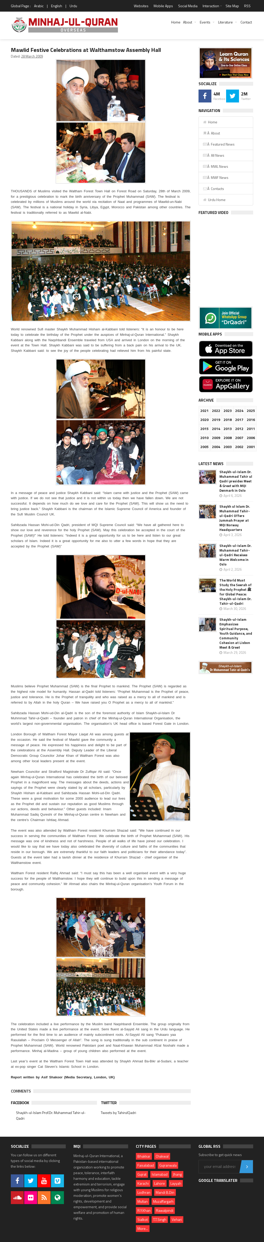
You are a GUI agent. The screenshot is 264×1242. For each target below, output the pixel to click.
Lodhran (143, 1192)
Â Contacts (213, 188)
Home (175, 22)
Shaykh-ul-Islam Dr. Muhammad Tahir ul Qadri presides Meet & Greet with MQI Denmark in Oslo (235, 481)
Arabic (39, 6)
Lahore (159, 1183)
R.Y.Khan (144, 1210)
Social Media (187, 6)
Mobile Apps (163, 6)
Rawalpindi (164, 1210)
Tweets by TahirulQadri (118, 1112)
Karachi (143, 1183)
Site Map (232, 6)
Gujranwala (168, 1165)
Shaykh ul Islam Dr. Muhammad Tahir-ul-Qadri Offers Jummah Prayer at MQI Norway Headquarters (234, 518)
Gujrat (141, 1174)
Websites (141, 6)
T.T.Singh (159, 1219)
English (56, 6)
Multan (142, 1201)
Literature (225, 22)
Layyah (175, 1183)
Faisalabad (145, 1165)
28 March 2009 (32, 56)
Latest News (211, 464)
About (187, 22)
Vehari (177, 1219)
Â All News (213, 155)
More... (142, 1228)
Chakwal (162, 1156)
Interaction (211, 6)
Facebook (20, 1103)
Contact (246, 22)
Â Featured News (219, 144)
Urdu (73, 6)
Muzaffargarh (163, 1201)
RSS (247, 6)
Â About (211, 133)
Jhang (177, 1174)
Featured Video (213, 213)
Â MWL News (215, 166)
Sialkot (142, 1219)
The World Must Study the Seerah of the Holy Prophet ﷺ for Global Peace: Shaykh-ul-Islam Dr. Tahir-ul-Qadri (235, 592)
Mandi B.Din (165, 1192)
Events (205, 22)
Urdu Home (214, 199)
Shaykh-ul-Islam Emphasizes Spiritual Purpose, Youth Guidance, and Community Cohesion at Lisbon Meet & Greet (235, 633)
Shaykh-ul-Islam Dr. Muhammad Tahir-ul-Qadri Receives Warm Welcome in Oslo (235, 555)
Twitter (109, 1103)
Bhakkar (143, 1156)
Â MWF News (215, 177)
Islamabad (160, 1174)
